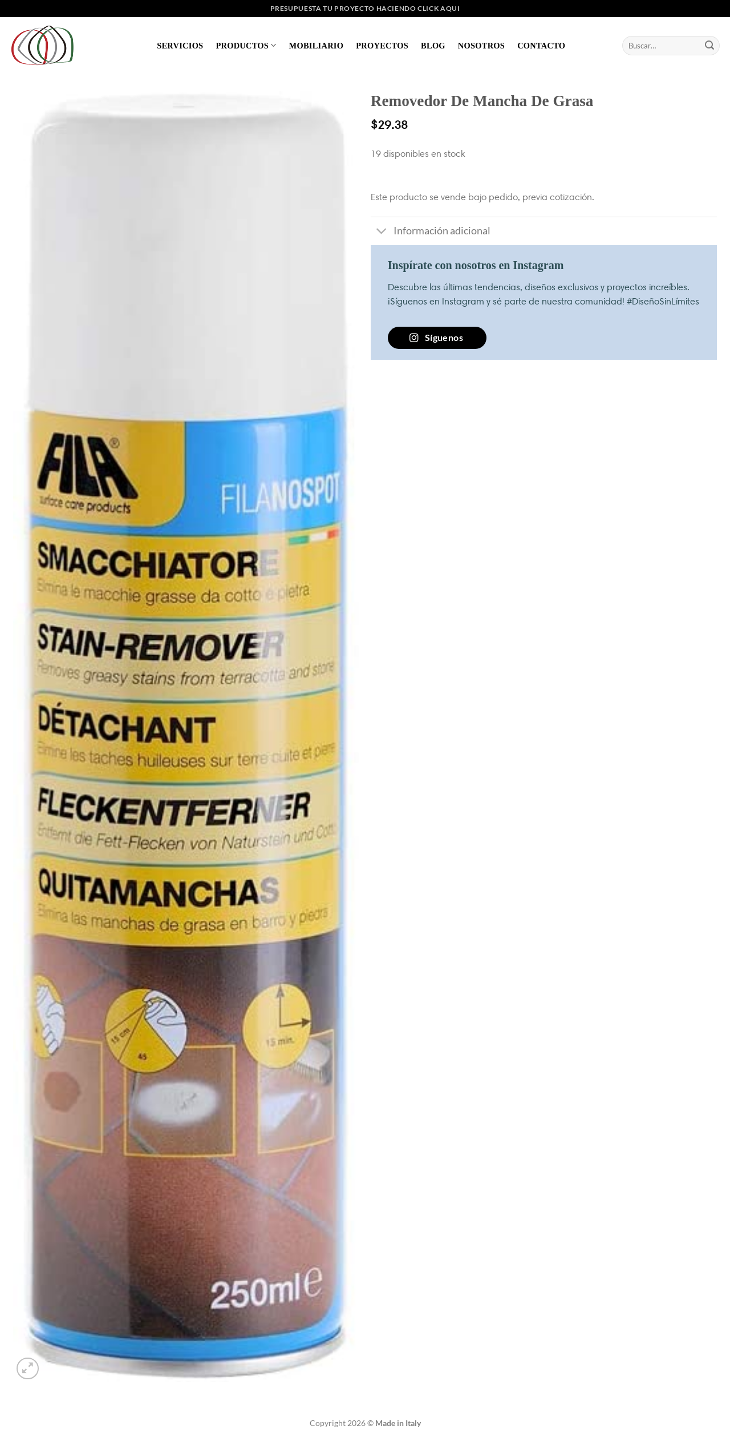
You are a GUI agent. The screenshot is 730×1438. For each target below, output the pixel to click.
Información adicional (430, 232)
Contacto (541, 45)
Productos (246, 45)
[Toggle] (382, 232)
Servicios (180, 45)
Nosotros (481, 45)
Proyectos (382, 45)
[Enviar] (709, 45)
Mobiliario (316, 45)
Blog (433, 45)
